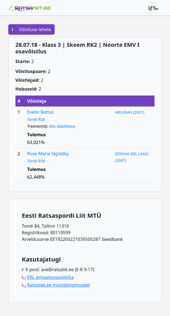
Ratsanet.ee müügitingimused (58, 285)
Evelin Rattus (40, 112)
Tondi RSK (36, 119)
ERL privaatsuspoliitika (50, 277)
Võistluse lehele (31, 29)
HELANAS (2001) (129, 112)
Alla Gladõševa (62, 126)
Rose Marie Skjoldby (48, 154)
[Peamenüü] (153, 7)
